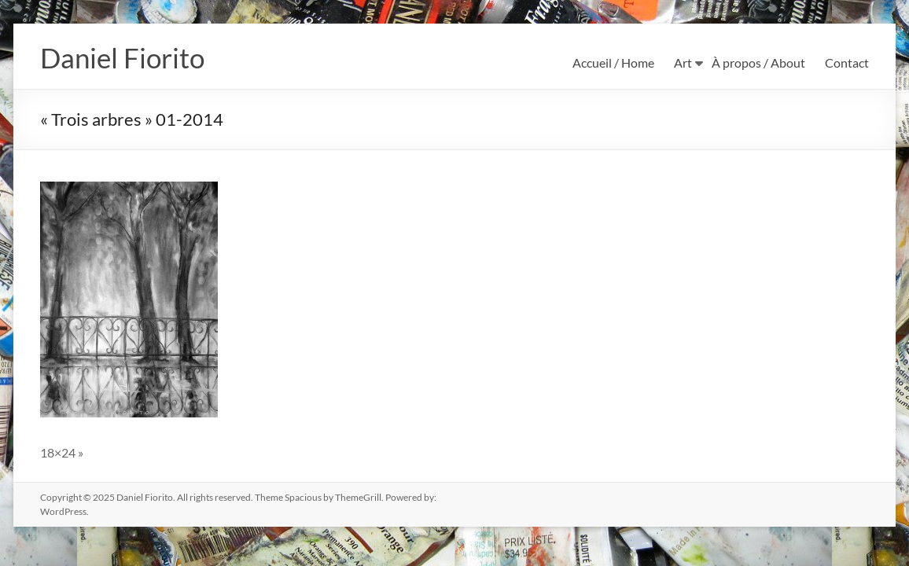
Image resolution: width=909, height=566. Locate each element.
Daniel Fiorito (124, 57)
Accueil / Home (613, 62)
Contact (847, 62)
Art (683, 62)
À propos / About (758, 62)
